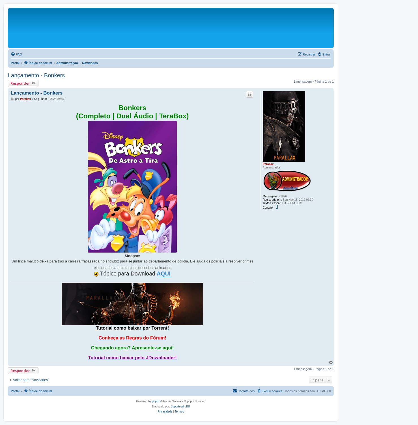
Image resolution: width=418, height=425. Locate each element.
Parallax (268, 164)
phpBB (156, 401)
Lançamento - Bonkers (36, 75)
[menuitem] (16, 54)
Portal (15, 63)
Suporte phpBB (180, 406)
